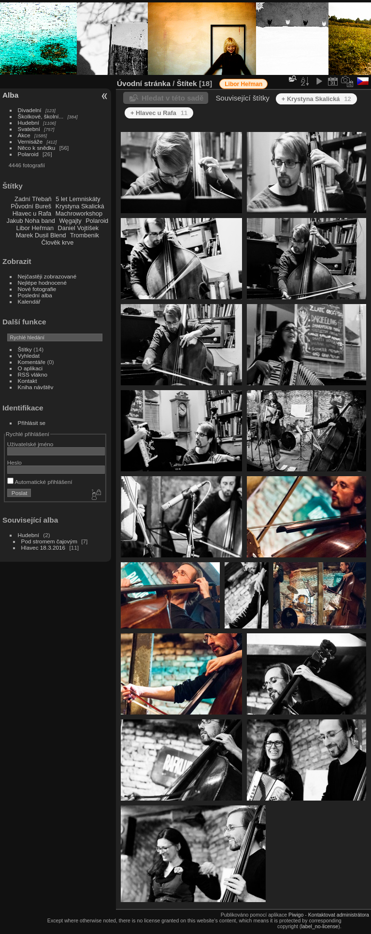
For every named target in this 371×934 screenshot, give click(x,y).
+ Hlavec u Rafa (158, 113)
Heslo (14, 462)
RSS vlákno (32, 374)
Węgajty (70, 220)
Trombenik (84, 235)
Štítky (25, 349)
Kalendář (29, 301)
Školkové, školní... (41, 116)
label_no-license (320, 926)
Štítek (187, 83)
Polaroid (28, 154)
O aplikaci (30, 368)
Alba (10, 95)
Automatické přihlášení (39, 482)
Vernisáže (30, 141)
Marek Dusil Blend (41, 235)
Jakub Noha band (31, 220)
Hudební (28, 122)
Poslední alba (35, 295)
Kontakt (27, 381)
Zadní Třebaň (33, 199)
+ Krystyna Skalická (316, 98)
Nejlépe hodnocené (42, 282)
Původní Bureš (31, 206)
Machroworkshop (79, 213)
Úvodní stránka (144, 83)
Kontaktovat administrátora (338, 915)
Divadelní (30, 110)
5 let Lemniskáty (78, 199)
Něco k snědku (37, 148)
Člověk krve (57, 242)
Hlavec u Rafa (32, 213)
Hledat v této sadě (172, 98)
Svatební (29, 129)
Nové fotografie (37, 289)
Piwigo (295, 915)
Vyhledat (29, 355)
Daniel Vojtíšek (78, 228)
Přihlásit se (32, 423)
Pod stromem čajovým (49, 541)
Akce (24, 135)
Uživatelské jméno (30, 444)
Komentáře (32, 362)
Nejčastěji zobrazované (47, 276)
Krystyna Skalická (80, 206)
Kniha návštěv (36, 387)
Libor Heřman (35, 228)
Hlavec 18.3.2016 (43, 547)
